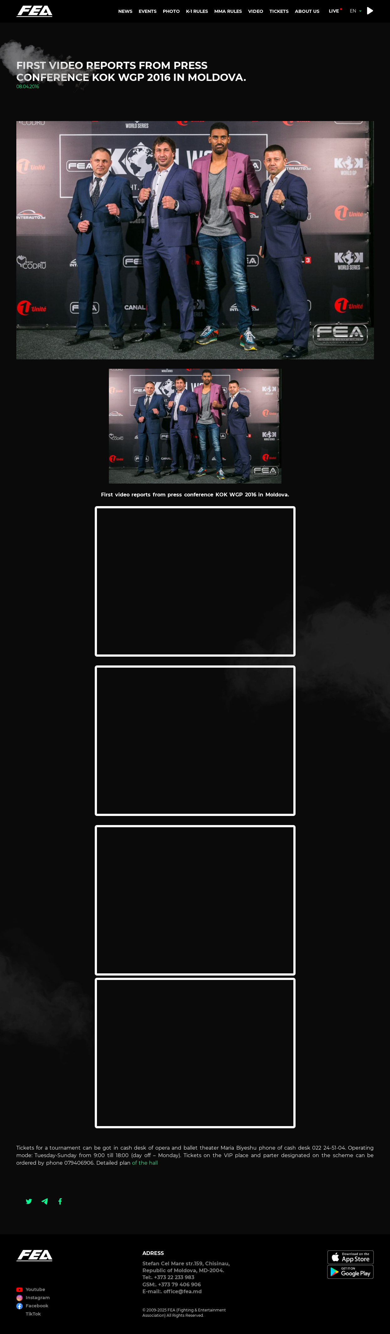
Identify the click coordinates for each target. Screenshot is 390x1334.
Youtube (35, 1289)
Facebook (37, 1306)
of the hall (145, 1163)
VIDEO (255, 11)
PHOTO (171, 11)
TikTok (33, 1314)
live (334, 11)
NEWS (125, 11)
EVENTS (148, 11)
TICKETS (279, 11)
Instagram (38, 1297)
